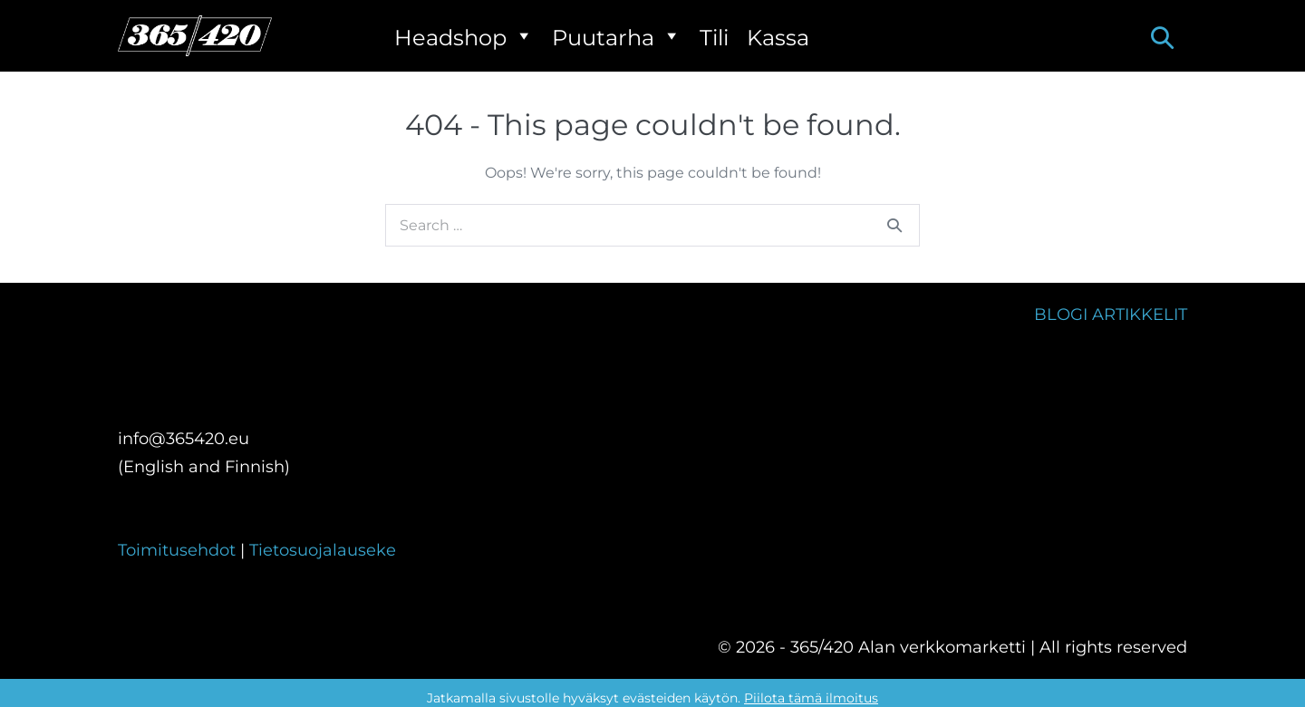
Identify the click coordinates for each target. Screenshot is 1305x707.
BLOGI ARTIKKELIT (1110, 314)
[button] (1162, 37)
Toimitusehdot (179, 550)
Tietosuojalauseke (322, 550)
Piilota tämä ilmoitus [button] (811, 698)
